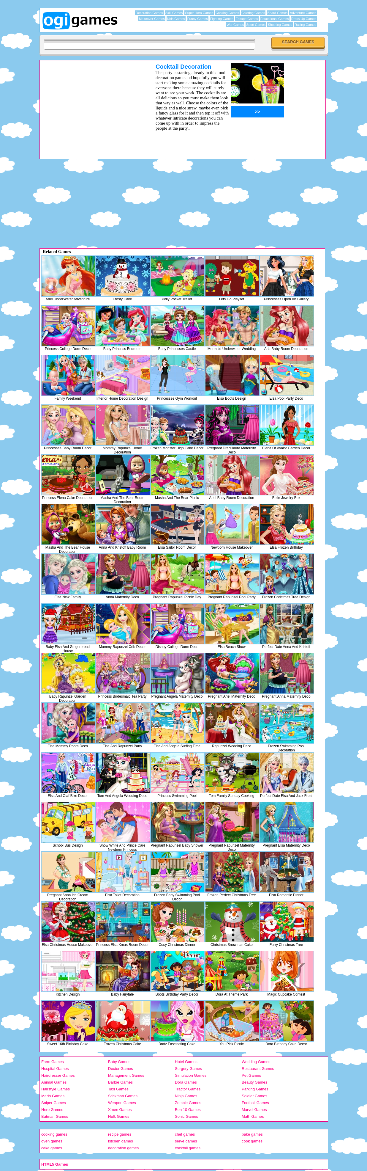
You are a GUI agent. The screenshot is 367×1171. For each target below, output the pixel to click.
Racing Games (305, 24)
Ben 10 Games (188, 1109)
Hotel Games (186, 1061)
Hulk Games (118, 1116)
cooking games (54, 1134)
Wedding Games (256, 1061)
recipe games (119, 1134)
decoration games (123, 1148)
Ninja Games (186, 1096)
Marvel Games (254, 1109)
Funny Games (197, 19)
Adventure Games (303, 13)
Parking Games (255, 1089)
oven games (51, 1141)
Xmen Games (120, 1109)
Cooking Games (227, 13)
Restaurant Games (258, 1068)
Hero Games (52, 1109)
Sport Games (255, 24)
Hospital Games (55, 1068)
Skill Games (174, 13)
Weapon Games (122, 1103)
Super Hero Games (199, 13)
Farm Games (52, 1061)
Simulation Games (190, 1075)
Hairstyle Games (55, 1089)
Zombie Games (188, 1103)
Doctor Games (120, 1068)
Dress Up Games (303, 19)
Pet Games (251, 1075)
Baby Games (119, 1061)
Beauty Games (254, 1082)
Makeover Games (152, 19)
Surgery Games (188, 1068)
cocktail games (187, 1148)
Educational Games (274, 19)
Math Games (253, 1116)
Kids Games (176, 19)
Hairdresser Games (58, 1075)
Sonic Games (186, 1116)
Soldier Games (254, 1096)
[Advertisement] (90, 105)
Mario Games (52, 1096)
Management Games (126, 1075)
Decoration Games (149, 13)
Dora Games (186, 1082)
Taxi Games (118, 1089)
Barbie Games (120, 1082)
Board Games (277, 13)
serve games (186, 1141)
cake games (51, 1148)
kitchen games (120, 1141)
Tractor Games (187, 1089)
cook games (252, 1141)
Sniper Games (53, 1103)
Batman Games (54, 1116)
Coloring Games (253, 13)
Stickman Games (122, 1096)
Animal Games (54, 1082)
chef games (185, 1134)
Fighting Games (221, 19)
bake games (252, 1134)
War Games (235, 24)
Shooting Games (280, 24)
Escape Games (246, 19)
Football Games (255, 1103)
